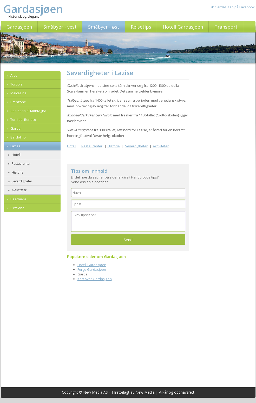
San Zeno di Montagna (28, 110)
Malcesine (18, 93)
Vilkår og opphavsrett (176, 392)
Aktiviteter (19, 190)
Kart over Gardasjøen (94, 278)
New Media (145, 392)
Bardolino (18, 137)
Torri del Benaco (23, 119)
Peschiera (18, 199)
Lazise (15, 146)
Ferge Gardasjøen (91, 269)
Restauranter (21, 163)
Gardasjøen (33, 8)
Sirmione (17, 208)
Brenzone (18, 102)
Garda (15, 128)
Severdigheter (21, 181)
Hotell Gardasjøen (91, 264)
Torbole (16, 84)
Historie (17, 172)
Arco (13, 75)
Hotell (16, 155)
